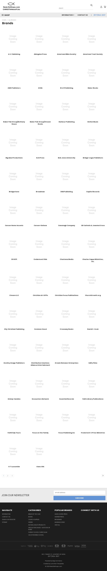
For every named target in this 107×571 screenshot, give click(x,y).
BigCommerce (57, 561)
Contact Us (83, 15)
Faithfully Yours (14, 433)
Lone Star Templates (57, 564)
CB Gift (14, 259)
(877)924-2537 (99, 15)
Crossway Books (66, 329)
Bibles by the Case (34, 514)
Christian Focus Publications (66, 295)
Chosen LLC (14, 295)
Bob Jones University (66, 158)
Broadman (40, 192)
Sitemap (4, 522)
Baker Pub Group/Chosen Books (40, 123)
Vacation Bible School (36, 535)
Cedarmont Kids (40, 259)
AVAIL (40, 88)
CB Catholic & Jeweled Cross (93, 225)
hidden (30, 522)
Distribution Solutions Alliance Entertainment (40, 364)
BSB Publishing (67, 192)
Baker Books (93, 88)
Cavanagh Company (66, 225)
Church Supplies (33, 519)
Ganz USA (40, 467)
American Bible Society (66, 54)
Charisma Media (66, 259)
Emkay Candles (14, 399)
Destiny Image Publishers (14, 363)
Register (12, 519)
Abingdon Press (40, 54)
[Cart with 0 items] (105, 7)
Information (68, 15)
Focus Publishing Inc (66, 433)
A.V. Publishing (14, 54)
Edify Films (93, 363)
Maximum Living (60, 522)
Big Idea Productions (14, 158)
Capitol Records (92, 192)
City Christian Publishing (14, 329)
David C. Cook (93, 329)
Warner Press (59, 517)
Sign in (4, 519)
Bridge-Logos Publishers (93, 158)
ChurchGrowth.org (93, 295)
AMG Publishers (14, 88)
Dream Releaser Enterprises (66, 363)
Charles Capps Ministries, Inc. (92, 260)
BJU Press (40, 158)
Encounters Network (40, 399)
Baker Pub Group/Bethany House (14, 123)
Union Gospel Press (61, 514)
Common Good (40, 329)
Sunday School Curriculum (37, 532)
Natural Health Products (36, 525)
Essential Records (66, 399)
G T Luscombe (14, 467)
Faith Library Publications (92, 399)
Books (30, 517)
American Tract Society (93, 54)
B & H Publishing (66, 88)
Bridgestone (14, 192)
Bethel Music (93, 122)
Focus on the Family (40, 433)
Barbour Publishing (67, 122)
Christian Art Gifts (40, 295)
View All (57, 525)
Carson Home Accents (14, 225)
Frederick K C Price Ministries (93, 433)
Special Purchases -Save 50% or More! (39, 528)
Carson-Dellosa (40, 225)
